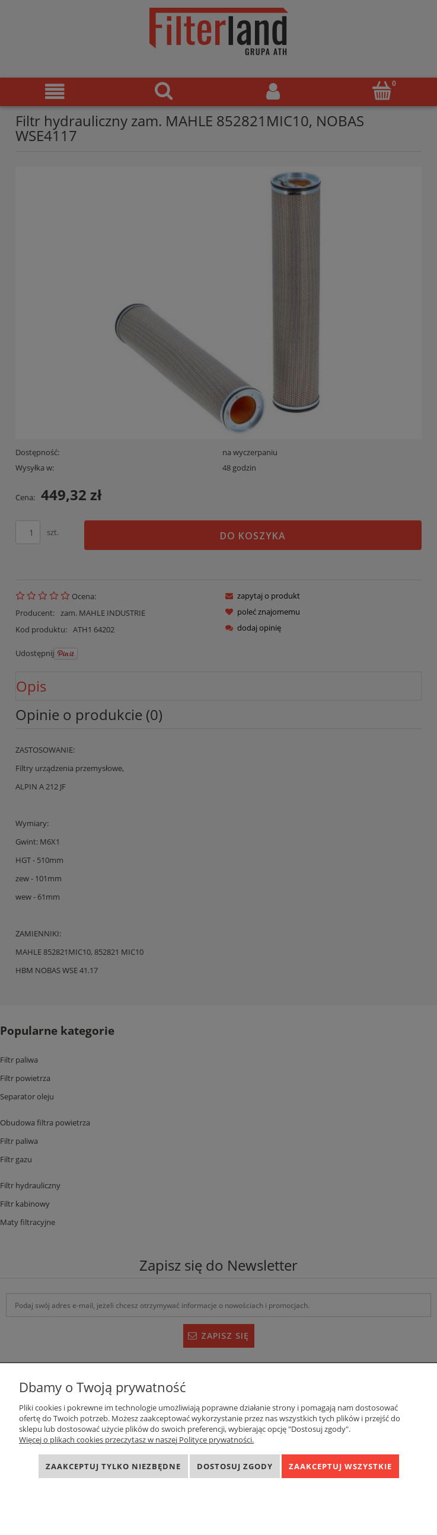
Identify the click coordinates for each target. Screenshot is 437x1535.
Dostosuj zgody (235, 1466)
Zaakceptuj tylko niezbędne (113, 1466)
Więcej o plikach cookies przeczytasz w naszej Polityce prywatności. (136, 1439)
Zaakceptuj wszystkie (340, 1466)
